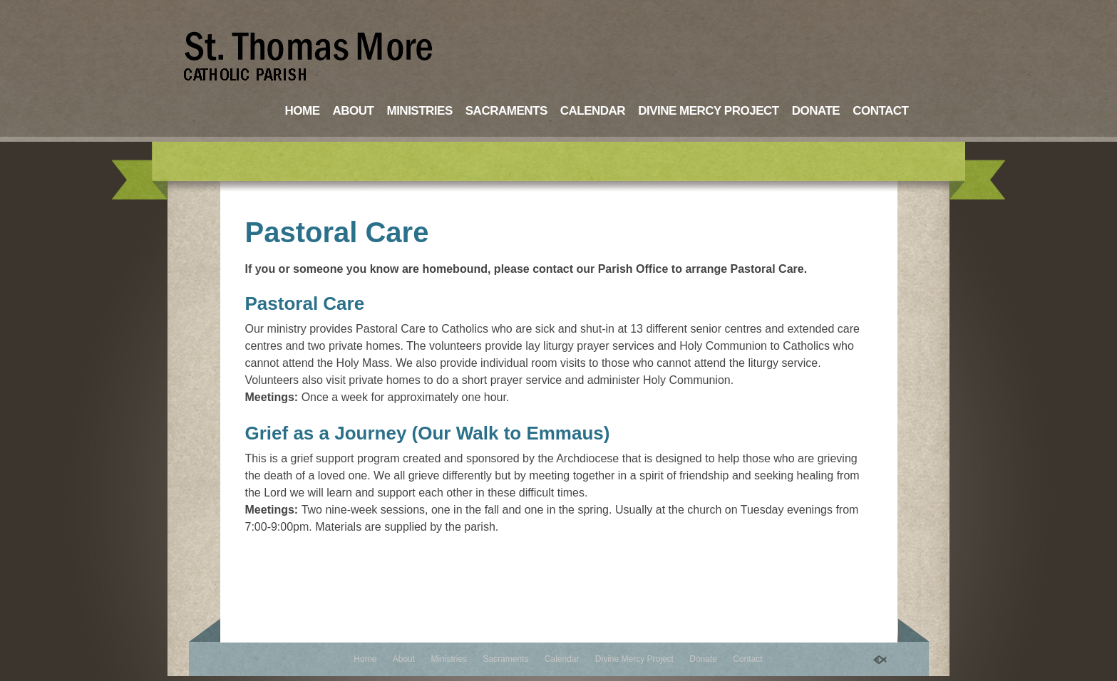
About (353, 111)
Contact (880, 111)
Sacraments (506, 111)
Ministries (419, 111)
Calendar (592, 111)
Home (302, 111)
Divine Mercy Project (708, 111)
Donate (816, 111)
